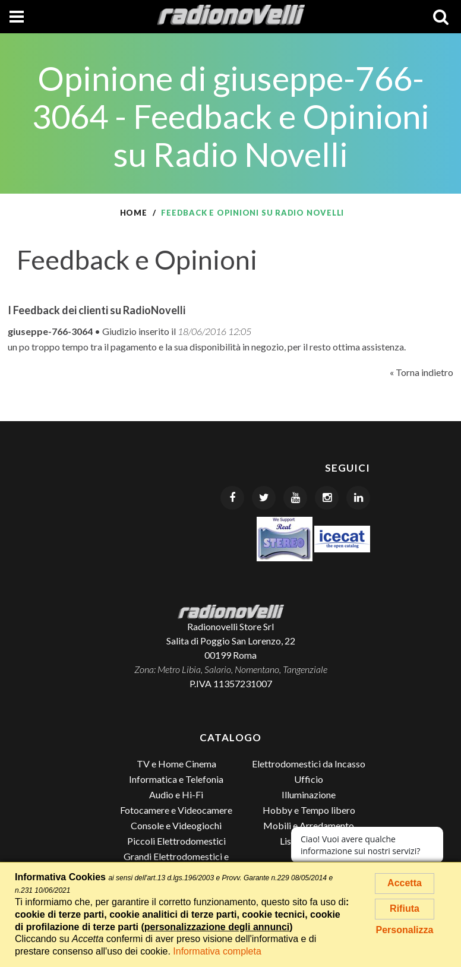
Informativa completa (217, 951)
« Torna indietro (421, 372)
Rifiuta (404, 908)
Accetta (404, 883)
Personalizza (405, 930)
